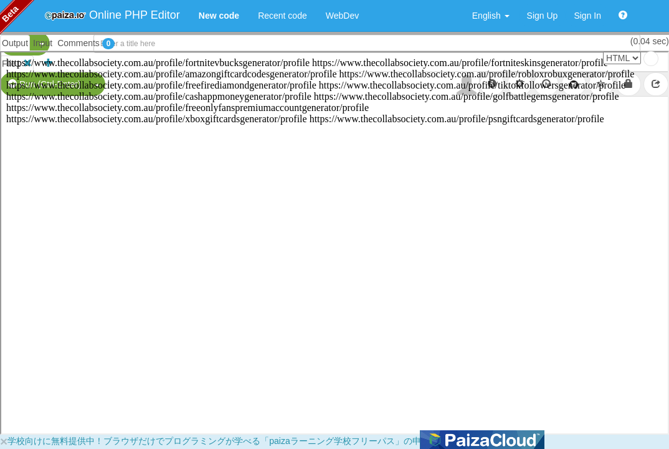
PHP (17, 44)
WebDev (342, 16)
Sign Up (542, 16)
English (491, 16)
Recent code (282, 16)
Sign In (587, 16)
